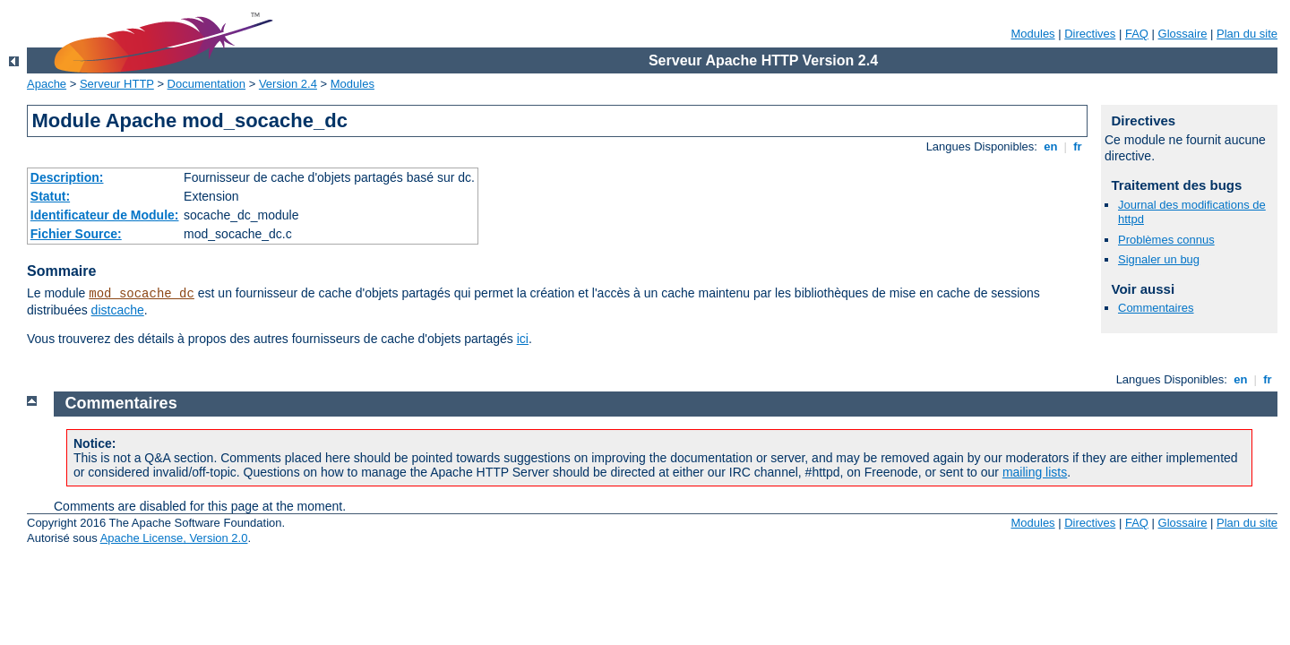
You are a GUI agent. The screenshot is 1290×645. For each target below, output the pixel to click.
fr (1078, 146)
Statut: (50, 196)
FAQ (1136, 33)
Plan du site (1247, 33)
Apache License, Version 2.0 (174, 538)
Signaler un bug (1159, 259)
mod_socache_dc (141, 294)
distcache (117, 310)
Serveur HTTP (117, 83)
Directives (1089, 33)
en (1051, 146)
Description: (67, 177)
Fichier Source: (76, 234)
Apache (46, 83)
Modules (1032, 33)
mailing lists (1034, 472)
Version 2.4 (288, 83)
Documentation (206, 83)
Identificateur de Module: (104, 215)
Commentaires (1156, 307)
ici (523, 338)
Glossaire (1183, 33)
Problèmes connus (1166, 239)
